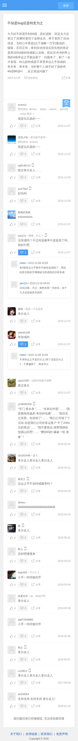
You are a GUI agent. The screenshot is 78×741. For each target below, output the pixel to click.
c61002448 (24, 455)
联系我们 (46, 734)
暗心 (20, 549)
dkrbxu (33, 109)
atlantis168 (24, 332)
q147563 (23, 188)
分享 (66, 77)
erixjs (23, 113)
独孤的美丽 (24, 212)
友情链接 (31, 734)
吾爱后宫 (23, 596)
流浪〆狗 (23, 137)
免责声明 (62, 734)
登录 (66, 5)
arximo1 (22, 104)
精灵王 (21, 479)
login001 (22, 572)
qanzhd (64, 109)
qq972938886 (25, 619)
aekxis (53, 109)
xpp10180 (23, 380)
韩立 (20, 647)
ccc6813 (22, 671)
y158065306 (25, 404)
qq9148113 (24, 165)
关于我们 (16, 734)
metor (23, 263)
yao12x (22, 235)
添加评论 (31, 77)
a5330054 (23, 694)
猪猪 (20, 309)
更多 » (30, 113)
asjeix (43, 109)
